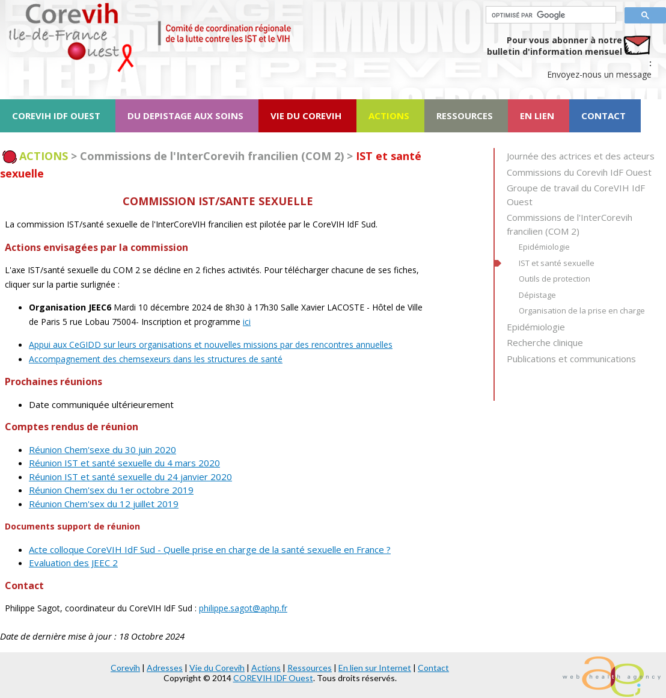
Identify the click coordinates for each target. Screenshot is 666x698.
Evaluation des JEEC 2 (73, 563)
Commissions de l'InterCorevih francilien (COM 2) (569, 224)
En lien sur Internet (374, 667)
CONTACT (603, 116)
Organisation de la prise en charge (582, 310)
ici (247, 321)
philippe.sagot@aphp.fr (243, 608)
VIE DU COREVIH (305, 116)
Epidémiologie (544, 246)
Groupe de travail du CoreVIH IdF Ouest (576, 195)
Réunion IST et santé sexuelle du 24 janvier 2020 (130, 477)
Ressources (309, 667)
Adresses (165, 667)
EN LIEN (537, 116)
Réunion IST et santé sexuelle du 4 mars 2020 (124, 463)
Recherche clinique (545, 342)
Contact (433, 667)
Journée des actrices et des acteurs (581, 156)
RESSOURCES (464, 116)
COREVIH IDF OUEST (56, 116)
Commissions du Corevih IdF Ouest (579, 172)
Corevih (125, 667)
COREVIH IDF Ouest (273, 678)
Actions (266, 667)
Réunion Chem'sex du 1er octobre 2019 (111, 490)
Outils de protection (554, 278)
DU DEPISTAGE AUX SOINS (185, 116)
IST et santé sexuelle (556, 263)
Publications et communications (571, 359)
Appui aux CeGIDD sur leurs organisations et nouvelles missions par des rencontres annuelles (211, 344)
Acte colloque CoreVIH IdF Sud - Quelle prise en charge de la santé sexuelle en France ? (210, 549)
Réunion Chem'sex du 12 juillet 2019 (104, 504)
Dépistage (537, 294)
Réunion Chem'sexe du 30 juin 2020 (102, 449)
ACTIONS (388, 116)
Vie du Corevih (217, 667)
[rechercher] (550, 15)
